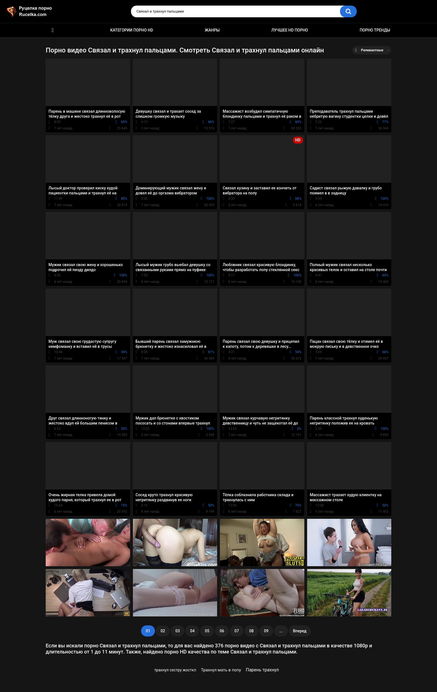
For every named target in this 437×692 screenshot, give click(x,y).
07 (236, 631)
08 (251, 631)
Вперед (299, 631)
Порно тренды (375, 30)
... (281, 631)
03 (177, 631)
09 (266, 631)
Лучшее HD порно (289, 30)
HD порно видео (53, 30)
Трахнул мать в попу (221, 669)
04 (192, 631)
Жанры (212, 30)
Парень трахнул (262, 669)
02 (163, 631)
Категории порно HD (131, 30)
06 (222, 631)
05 (207, 631)
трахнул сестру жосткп (175, 670)
